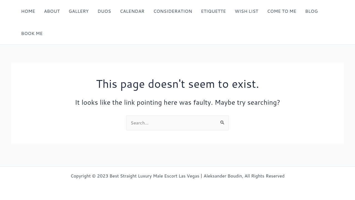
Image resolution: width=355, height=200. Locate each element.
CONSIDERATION (172, 11)
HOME (28, 11)
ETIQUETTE (213, 11)
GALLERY (78, 11)
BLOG (311, 11)
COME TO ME (281, 11)
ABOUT (52, 11)
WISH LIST (246, 11)
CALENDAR (132, 11)
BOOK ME (32, 33)
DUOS (104, 11)
